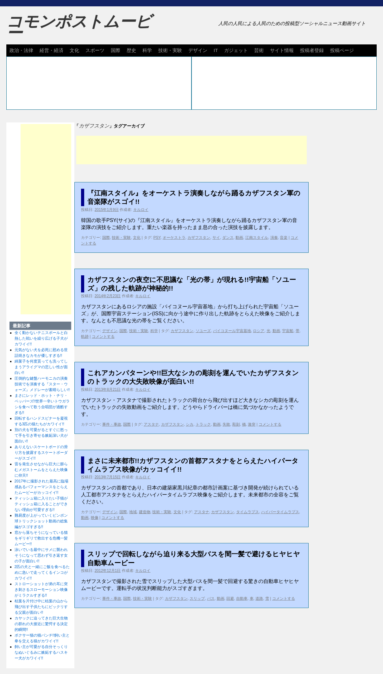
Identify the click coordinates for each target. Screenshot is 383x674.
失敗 (226, 424)
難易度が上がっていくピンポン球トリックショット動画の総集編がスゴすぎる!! (41, 521)
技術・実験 (170, 50)
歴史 (131, 50)
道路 (259, 598)
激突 (251, 424)
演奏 (274, 237)
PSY (157, 237)
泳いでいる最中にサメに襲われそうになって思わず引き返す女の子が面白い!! (41, 555)
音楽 (283, 237)
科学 (147, 50)
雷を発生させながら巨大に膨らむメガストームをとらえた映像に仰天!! (41, 470)
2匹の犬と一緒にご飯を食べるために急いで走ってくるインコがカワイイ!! (42, 572)
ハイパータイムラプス (280, 512)
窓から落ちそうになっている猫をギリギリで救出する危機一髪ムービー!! (41, 538)
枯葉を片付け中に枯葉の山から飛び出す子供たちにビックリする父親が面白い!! (41, 607)
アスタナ (151, 424)
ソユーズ (203, 331)
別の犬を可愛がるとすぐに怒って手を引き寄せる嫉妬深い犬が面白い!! (41, 435)
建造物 (144, 512)
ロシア (258, 331)
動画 (239, 237)
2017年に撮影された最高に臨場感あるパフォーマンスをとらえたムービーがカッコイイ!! (42, 487)
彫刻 (236, 424)
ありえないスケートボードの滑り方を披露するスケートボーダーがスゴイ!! (41, 453)
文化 (74, 50)
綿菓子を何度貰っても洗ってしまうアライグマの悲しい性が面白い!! (41, 367)
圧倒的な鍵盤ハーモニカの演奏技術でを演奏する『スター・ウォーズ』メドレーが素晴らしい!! (42, 384)
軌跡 (85, 336)
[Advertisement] (191, 150)
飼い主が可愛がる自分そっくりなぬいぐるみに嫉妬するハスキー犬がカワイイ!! (41, 652)
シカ (189, 424)
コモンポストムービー (78, 27)
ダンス (228, 237)
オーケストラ (174, 237)
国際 (115, 50)
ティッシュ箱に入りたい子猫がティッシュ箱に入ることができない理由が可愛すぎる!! (41, 504)
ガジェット (236, 50)
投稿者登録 (312, 50)
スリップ (197, 598)
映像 (94, 517)
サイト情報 (282, 50)
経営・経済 (51, 50)
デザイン (197, 50)
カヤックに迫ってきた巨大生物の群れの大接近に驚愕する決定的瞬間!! (41, 624)
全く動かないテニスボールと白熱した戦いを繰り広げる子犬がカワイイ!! (41, 338)
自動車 (242, 598)
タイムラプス (247, 512)
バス (211, 598)
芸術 (259, 50)
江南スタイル (256, 237)
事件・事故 (111, 424)
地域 (133, 512)
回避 (230, 598)
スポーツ (94, 50)
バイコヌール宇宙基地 (232, 331)
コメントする (103, 336)
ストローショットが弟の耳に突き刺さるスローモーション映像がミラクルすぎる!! (41, 590)
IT (216, 50)
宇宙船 (287, 331)
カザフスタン (198, 237)
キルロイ (140, 209)
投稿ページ (342, 50)
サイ (216, 237)
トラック (203, 424)
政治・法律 (21, 50)
